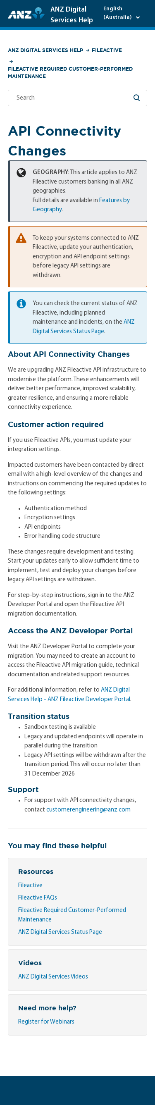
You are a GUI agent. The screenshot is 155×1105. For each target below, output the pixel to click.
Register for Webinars (46, 1022)
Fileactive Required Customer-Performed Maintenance (70, 72)
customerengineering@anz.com (88, 810)
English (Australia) (118, 13)
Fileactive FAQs (37, 898)
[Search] (78, 98)
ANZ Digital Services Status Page (60, 932)
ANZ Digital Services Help (45, 50)
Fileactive (107, 50)
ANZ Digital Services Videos (53, 977)
